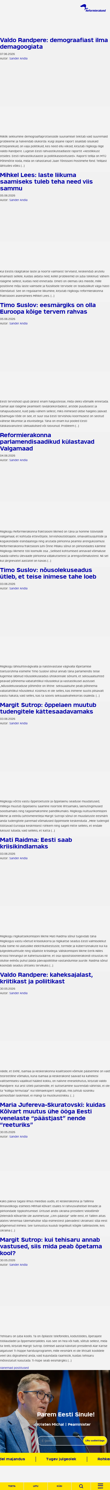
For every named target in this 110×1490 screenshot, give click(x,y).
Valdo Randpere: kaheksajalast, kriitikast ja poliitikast (46, 978)
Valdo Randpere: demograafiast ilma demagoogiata (54, 43)
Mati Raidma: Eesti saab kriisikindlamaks (36, 843)
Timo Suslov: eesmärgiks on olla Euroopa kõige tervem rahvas (48, 308)
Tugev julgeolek (63, 1459)
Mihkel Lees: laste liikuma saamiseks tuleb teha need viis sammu (46, 182)
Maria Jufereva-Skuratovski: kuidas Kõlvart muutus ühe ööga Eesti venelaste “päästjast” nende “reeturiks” (53, 1114)
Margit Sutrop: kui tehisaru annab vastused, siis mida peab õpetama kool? (51, 1246)
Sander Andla (18, 58)
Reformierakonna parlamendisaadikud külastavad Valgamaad (47, 442)
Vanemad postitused (14, 1368)
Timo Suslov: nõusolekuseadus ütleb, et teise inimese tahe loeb (48, 573)
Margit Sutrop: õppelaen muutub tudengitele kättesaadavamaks (48, 708)
